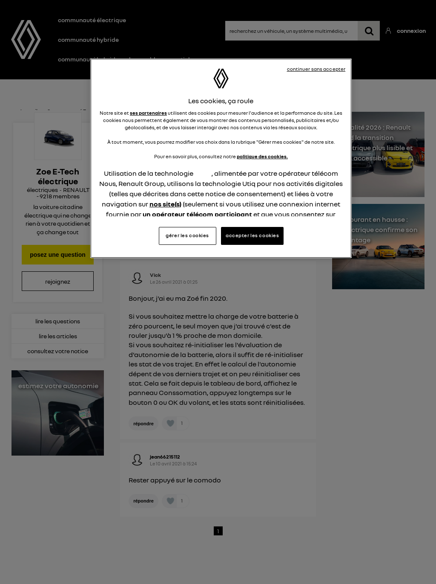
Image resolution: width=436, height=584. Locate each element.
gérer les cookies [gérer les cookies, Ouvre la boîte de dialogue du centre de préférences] (187, 235)
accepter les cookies (252, 235)
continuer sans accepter (316, 69)
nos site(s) (165, 204)
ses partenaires (148, 113)
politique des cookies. (262, 157)
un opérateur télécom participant (197, 214)
